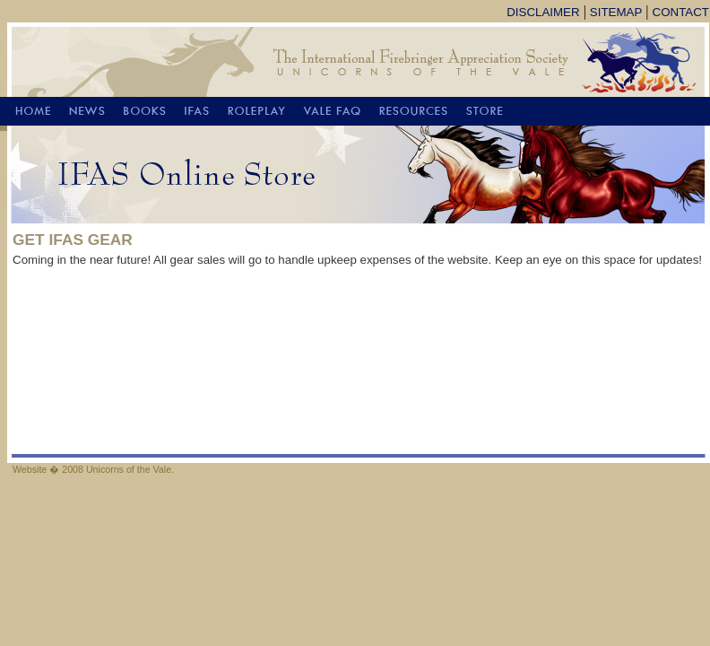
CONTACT (681, 12)
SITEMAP (616, 12)
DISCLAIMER (543, 12)
